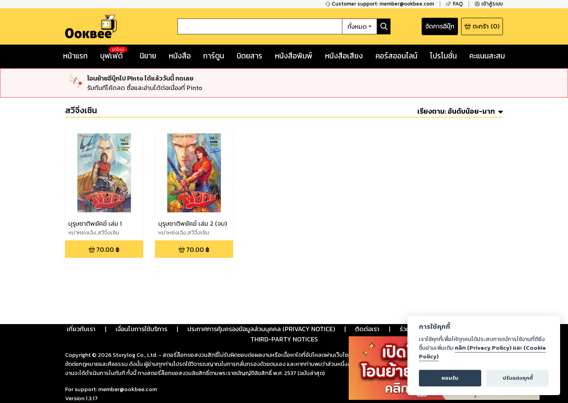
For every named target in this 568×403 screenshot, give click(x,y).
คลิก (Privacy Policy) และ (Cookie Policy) (482, 352)
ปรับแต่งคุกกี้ (518, 378)
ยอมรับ (449, 378)
